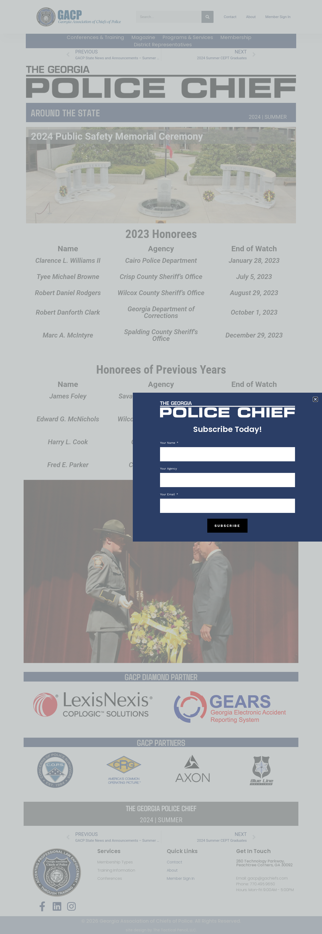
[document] (161, 467)
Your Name (168, 442)
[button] (315, 399)
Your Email (168, 494)
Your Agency (168, 468)
